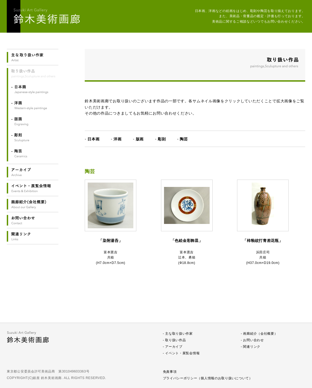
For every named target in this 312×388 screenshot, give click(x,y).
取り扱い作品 (175, 340)
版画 (32, 121)
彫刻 (32, 137)
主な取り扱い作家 (179, 333)
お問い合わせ (32, 220)
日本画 (32, 89)
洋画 (32, 105)
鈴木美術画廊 (47, 16)
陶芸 (32, 153)
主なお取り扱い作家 (32, 57)
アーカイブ (32, 172)
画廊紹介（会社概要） (260, 333)
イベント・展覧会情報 (32, 188)
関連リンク (32, 236)
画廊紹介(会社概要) (32, 204)
